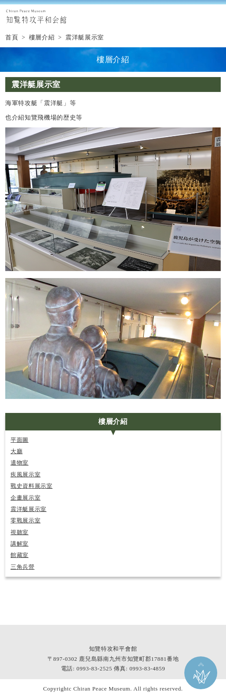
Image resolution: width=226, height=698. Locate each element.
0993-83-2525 (94, 668)
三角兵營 (23, 567)
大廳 (16, 451)
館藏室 (20, 555)
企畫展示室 (25, 498)
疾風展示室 (25, 475)
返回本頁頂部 (200, 672)
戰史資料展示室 (32, 486)
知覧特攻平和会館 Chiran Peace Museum (36, 17)
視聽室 (20, 532)
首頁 (11, 37)
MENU (215, 16)
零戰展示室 (25, 521)
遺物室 (20, 463)
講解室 (20, 544)
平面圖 (20, 440)
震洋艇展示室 (29, 509)
